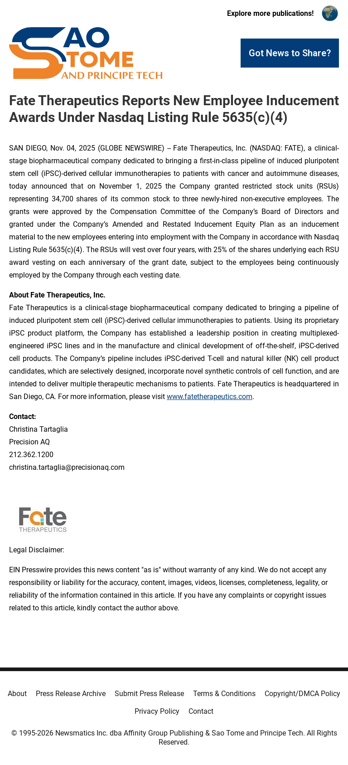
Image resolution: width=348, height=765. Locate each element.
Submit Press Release (149, 693)
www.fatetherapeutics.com (209, 396)
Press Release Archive (71, 693)
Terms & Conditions (224, 693)
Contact (200, 711)
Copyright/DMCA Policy (302, 693)
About (17, 693)
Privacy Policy (157, 711)
